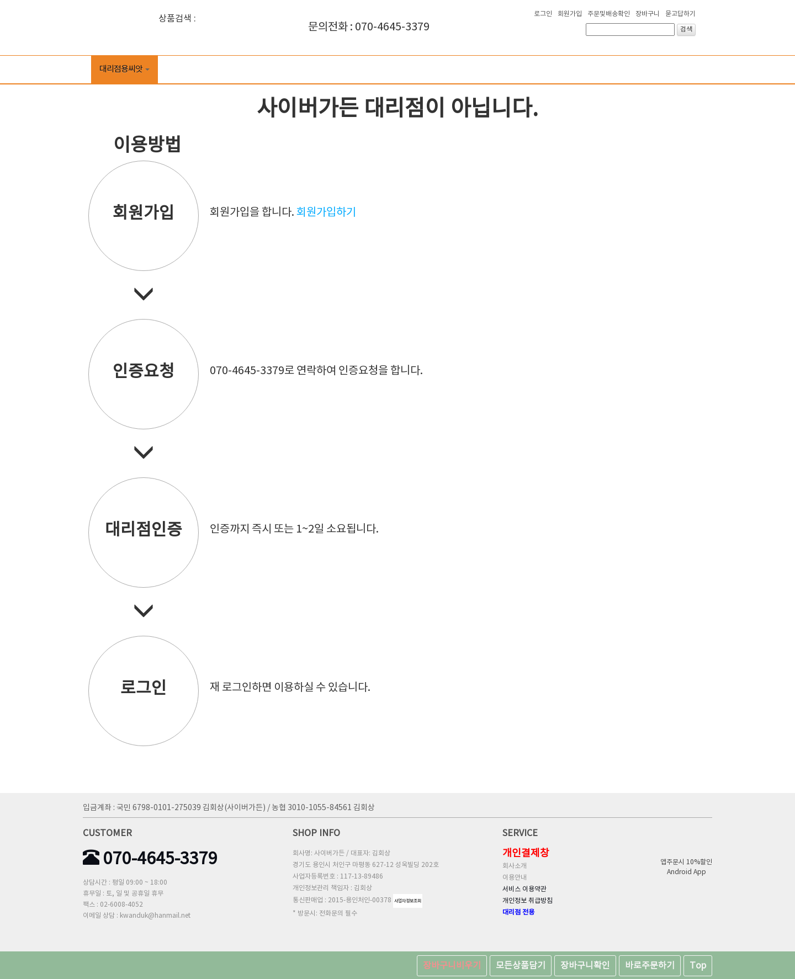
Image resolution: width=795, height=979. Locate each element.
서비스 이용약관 (524, 889)
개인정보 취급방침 (527, 900)
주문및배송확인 (608, 14)
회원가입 (570, 14)
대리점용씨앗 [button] (124, 69)
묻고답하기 (680, 14)
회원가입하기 (326, 212)
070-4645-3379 (150, 859)
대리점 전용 (518, 912)
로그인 (543, 14)
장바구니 (647, 14)
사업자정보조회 (407, 900)
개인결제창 (525, 853)
